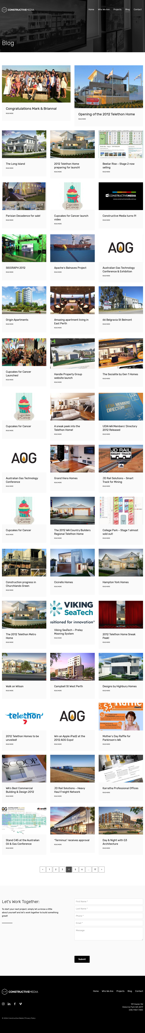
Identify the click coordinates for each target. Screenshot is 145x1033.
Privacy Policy (30, 1018)
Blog (127, 9)
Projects (117, 9)
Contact (138, 9)
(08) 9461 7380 (136, 1010)
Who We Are (104, 9)
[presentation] (94, 947)
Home (91, 9)
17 (95, 882)
